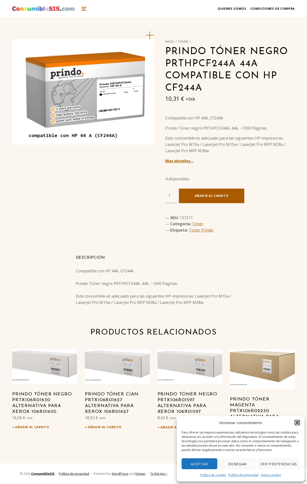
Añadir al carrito (212, 195)
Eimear (140, 473)
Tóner (183, 41)
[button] (297, 422)
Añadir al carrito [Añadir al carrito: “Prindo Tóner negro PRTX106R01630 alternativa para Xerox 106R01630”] (32, 427)
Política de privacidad (243, 475)
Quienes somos (232, 8)
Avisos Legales (271, 475)
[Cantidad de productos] (171, 196)
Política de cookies (213, 475)
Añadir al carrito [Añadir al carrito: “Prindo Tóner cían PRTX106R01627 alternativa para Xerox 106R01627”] (105, 427)
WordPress (120, 473)
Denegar (237, 463)
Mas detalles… (179, 161)
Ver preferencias (278, 463)
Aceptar (199, 463)
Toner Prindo (201, 230)
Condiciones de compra (272, 8)
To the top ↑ (158, 473)
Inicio (169, 41)
